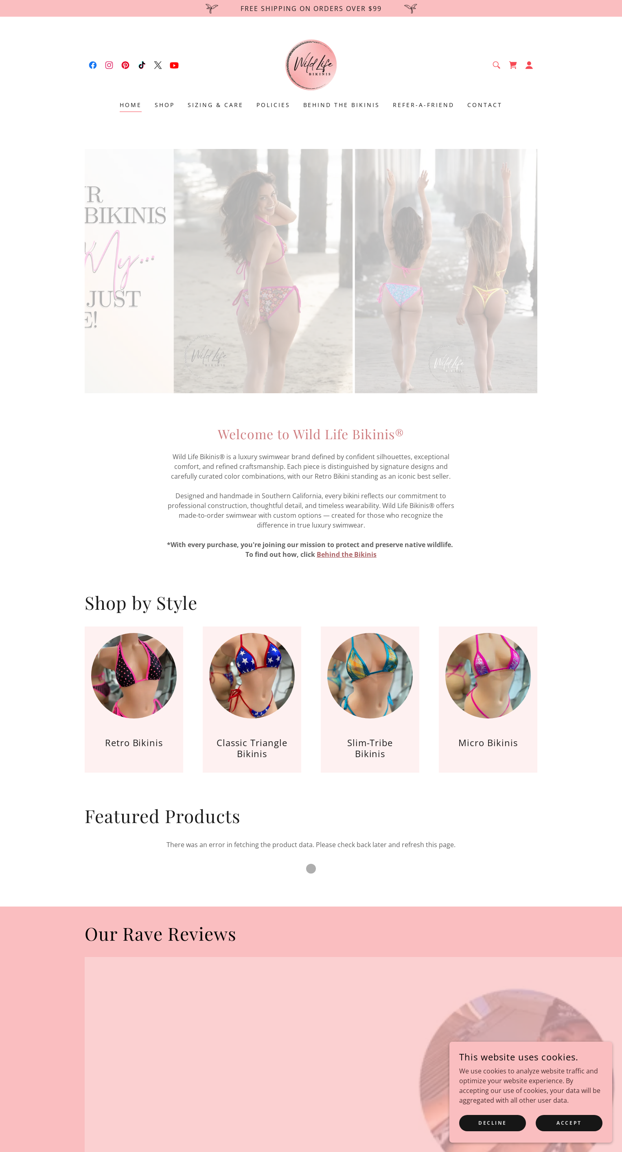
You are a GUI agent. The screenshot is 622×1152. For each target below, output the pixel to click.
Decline (492, 1122)
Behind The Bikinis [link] (341, 105)
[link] (93, 65)
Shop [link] (165, 105)
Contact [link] (484, 105)
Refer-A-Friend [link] (423, 105)
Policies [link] (273, 105)
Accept (568, 1122)
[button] (529, 65)
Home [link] (131, 105)
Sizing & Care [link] (215, 105)
